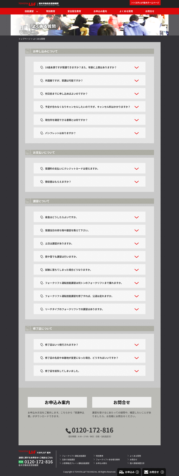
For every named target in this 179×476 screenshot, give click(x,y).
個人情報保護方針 (137, 463)
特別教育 (50, 11)
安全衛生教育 (74, 11)
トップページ (24, 38)
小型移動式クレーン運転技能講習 (75, 463)
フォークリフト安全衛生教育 (108, 459)
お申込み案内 (100, 11)
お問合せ (149, 11)
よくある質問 (126, 11)
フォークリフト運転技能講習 (74, 455)
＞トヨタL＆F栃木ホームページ (145, 2)
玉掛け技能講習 (68, 459)
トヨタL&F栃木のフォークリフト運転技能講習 (39, 4)
